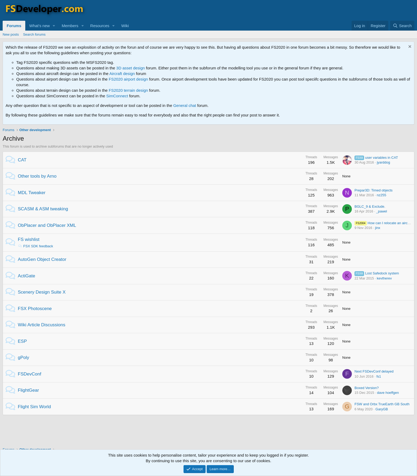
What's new (39, 25)
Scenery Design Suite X (42, 292)
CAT (22, 159)
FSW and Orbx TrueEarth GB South (382, 404)
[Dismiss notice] (409, 47)
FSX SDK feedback (35, 246)
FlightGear (28, 390)
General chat (184, 105)
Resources (99, 25)
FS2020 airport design (128, 79)
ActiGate (26, 275)
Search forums (34, 34)
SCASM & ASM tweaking (43, 208)
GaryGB (382, 409)
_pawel (381, 211)
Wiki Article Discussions (41, 324)
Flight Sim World (34, 406)
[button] (54, 26)
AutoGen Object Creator (42, 259)
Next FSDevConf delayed (374, 371)
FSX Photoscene (35, 308)
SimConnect (117, 96)
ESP (22, 341)
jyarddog (383, 162)
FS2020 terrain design (128, 90)
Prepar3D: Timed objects (374, 190)
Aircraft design (122, 73)
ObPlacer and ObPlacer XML (47, 225)
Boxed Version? (367, 388)
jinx (377, 228)
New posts (11, 34)
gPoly (23, 357)
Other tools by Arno (37, 176)
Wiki (125, 25)
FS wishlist (28, 239)
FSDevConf (29, 374)
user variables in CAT (376, 158)
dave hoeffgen (388, 393)
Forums (14, 25)
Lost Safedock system (377, 273)
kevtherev (384, 278)
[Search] (402, 26)
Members (70, 25)
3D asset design (130, 68)
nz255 (381, 195)
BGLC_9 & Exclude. (370, 206)
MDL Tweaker (31, 192)
